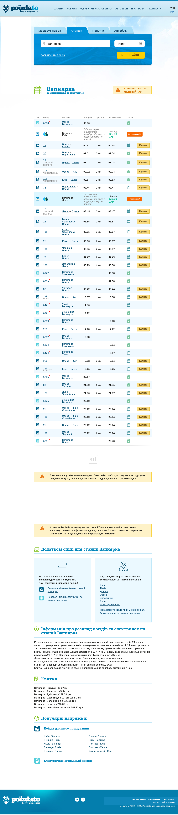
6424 (46, 353)
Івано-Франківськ (69, 221)
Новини (72, 8)
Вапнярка (67, 124)
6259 (46, 321)
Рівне (103, 601)
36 (44, 154)
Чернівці (67, 248)
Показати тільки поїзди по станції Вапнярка (66, 590)
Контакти (155, 8)
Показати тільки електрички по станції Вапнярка (65, 599)
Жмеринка (68, 274)
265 (45, 329)
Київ (74, 172)
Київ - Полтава (97, 740)
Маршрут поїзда (49, 31)
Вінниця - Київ (52, 740)
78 (44, 146)
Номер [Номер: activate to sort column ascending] (46, 118)
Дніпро (104, 592)
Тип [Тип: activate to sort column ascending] (37, 118)
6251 (46, 441)
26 (44, 241)
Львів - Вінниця (52, 744)
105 (45, 179)
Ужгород (67, 288)
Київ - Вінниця (52, 736)
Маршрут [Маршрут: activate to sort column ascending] (66, 118)
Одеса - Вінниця (98, 736)
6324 (46, 345)
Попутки (98, 31)
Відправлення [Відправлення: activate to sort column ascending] (114, 118)
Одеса (66, 122)
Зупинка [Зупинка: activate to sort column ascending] (100, 118)
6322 (46, 273)
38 (44, 385)
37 (44, 289)
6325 (46, 401)
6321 (46, 313)
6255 (46, 281)
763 (45, 368)
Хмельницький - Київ (100, 751)
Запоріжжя (68, 264)
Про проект (138, 8)
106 (45, 171)
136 (45, 249)
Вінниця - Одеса (53, 751)
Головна (58, 8)
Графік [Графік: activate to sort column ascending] (130, 118)
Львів (75, 163)
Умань (66, 304)
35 (44, 188)
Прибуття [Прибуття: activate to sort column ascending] (87, 118)
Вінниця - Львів (52, 747)
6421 (46, 305)
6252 (46, 337)
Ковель (66, 147)
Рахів (65, 241)
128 (45, 265)
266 (45, 361)
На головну (139, 800)
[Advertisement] (93, 76)
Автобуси (121, 31)
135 (45, 232)
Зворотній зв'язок (164, 803)
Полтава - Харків (98, 747)
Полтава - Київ (97, 744)
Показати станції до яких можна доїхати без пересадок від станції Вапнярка (122, 612)
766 (45, 296)
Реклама (169, 800)
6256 (46, 377)
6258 (46, 123)
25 (44, 222)
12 (44, 160)
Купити (143, 145)
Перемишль (68, 155)
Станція (76, 31)
